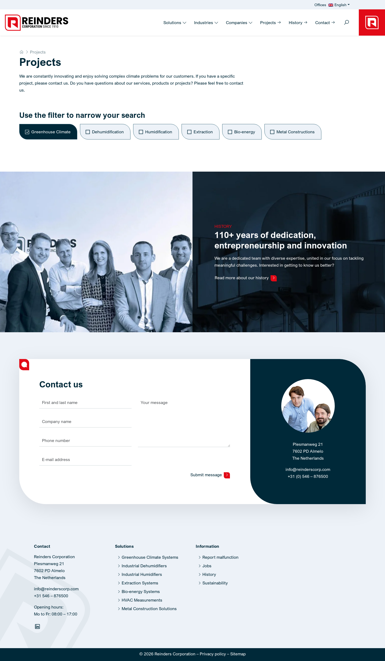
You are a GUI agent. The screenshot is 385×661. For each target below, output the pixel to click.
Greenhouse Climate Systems (150, 554)
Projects (270, 22)
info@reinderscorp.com (308, 466)
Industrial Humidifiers (142, 571)
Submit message (210, 472)
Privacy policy (213, 651)
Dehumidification (108, 131)
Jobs (206, 563)
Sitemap (238, 651)
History (298, 22)
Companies (239, 22)
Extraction (203, 131)
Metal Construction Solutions (149, 606)
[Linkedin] (38, 625)
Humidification (158, 131)
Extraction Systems (140, 580)
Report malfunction (220, 554)
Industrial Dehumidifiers (144, 563)
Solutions (175, 22)
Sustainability (215, 580)
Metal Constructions (295, 131)
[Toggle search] (346, 23)
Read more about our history (246, 275)
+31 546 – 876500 (51, 593)
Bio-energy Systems (141, 588)
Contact (325, 22)
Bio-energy (244, 131)
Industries (206, 22)
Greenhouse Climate (51, 131)
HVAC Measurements (142, 597)
